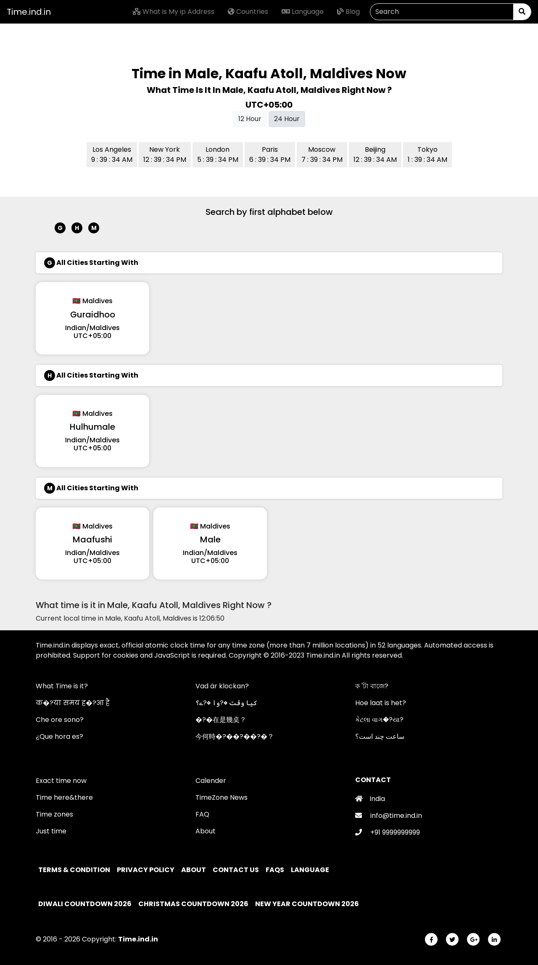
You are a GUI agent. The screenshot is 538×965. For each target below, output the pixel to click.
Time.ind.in (29, 12)
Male (210, 539)
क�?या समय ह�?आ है (73, 703)
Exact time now (61, 780)
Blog (348, 11)
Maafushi (92, 539)
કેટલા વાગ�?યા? (379, 719)
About (205, 831)
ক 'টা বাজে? (371, 686)
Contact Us (236, 870)
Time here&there (64, 797)
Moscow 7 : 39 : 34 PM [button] (322, 154)
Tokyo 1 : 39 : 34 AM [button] (427, 154)
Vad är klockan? (222, 686)
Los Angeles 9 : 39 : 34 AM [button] (111, 154)
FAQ (202, 814)
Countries (248, 11)
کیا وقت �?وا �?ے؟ (226, 703)
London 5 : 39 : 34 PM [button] (217, 154)
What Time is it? (62, 686)
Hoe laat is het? (380, 703)
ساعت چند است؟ (379, 736)
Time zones (54, 814)
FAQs (275, 870)
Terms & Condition (74, 870)
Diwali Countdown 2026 (85, 904)
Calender (210, 780)
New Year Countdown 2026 (307, 904)
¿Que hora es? (59, 736)
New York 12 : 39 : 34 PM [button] (164, 154)
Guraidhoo (92, 314)
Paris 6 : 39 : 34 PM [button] (269, 154)
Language (303, 11)
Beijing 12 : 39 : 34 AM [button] (375, 154)
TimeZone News (221, 797)
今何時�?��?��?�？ (234, 736)
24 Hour (287, 119)
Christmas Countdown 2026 (193, 904)
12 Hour (249, 119)
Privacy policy (146, 870)
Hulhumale (92, 427)
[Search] (441, 11)
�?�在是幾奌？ (220, 719)
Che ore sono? (60, 719)
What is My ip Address (173, 11)
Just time (51, 831)
